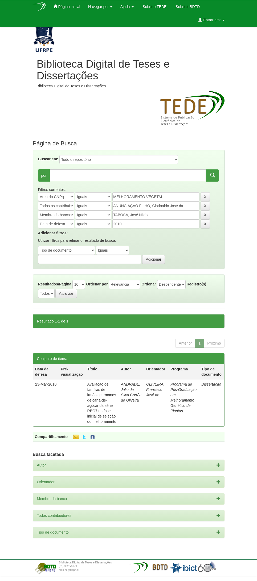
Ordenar (148, 284)
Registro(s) (196, 284)
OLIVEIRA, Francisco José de (155, 389)
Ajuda (127, 7)
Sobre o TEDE (154, 7)
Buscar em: (48, 159)
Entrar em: (211, 20)
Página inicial (67, 6)
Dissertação (211, 384)
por (44, 175)
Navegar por (100, 7)
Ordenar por (97, 284)
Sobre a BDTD (187, 7)
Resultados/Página (54, 284)
